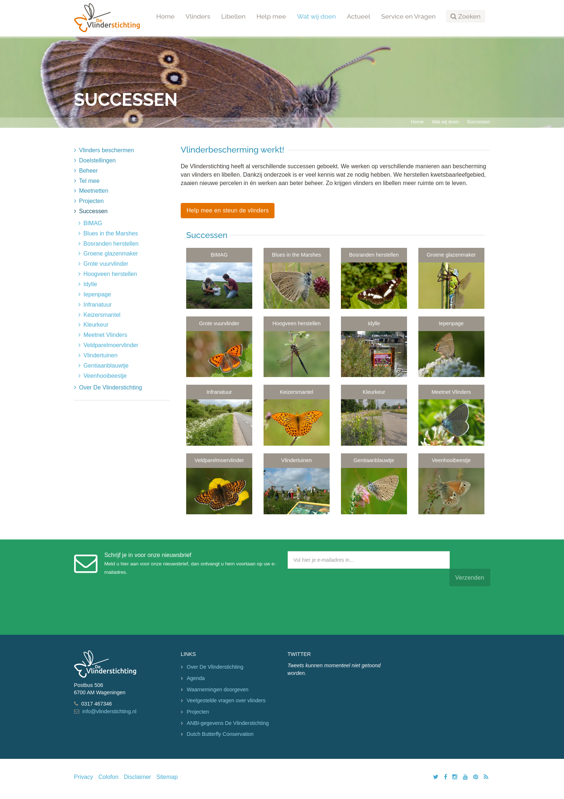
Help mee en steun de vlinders (228, 210)
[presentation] (343, 609)
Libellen (233, 16)
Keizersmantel (102, 315)
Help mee (271, 16)
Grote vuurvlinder (106, 264)
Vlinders (197, 16)
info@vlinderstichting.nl (110, 711)
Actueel (358, 16)
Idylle (90, 284)
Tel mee (89, 181)
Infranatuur (98, 304)
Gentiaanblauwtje (106, 365)
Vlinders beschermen (106, 150)
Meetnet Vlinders (105, 335)
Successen (478, 121)
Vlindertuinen (101, 355)
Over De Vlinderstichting (110, 387)
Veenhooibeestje (105, 376)
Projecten (91, 201)
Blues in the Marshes (111, 233)
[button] (465, 16)
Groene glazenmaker (111, 253)
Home (165, 16)
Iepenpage (97, 294)
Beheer (88, 171)
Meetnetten (93, 191)
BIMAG (93, 223)
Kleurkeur (96, 325)
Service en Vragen (408, 16)
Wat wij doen (316, 16)
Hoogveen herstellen (110, 274)
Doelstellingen (97, 160)
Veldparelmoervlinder (111, 345)
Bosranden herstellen (111, 244)
